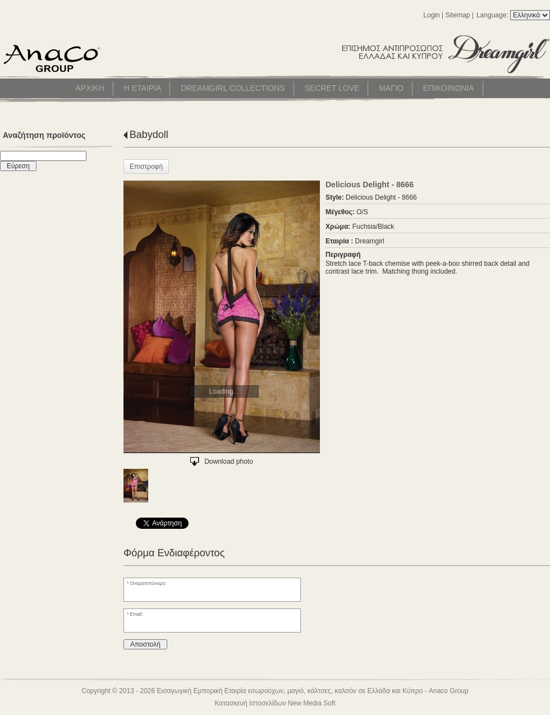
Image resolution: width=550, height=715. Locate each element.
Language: (493, 15)
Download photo (228, 461)
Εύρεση (18, 166)
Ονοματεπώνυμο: (148, 583)
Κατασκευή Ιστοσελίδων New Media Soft (274, 703)
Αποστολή (145, 644)
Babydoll (149, 134)
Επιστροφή (146, 166)
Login (431, 15)
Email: (136, 614)
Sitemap (457, 15)
